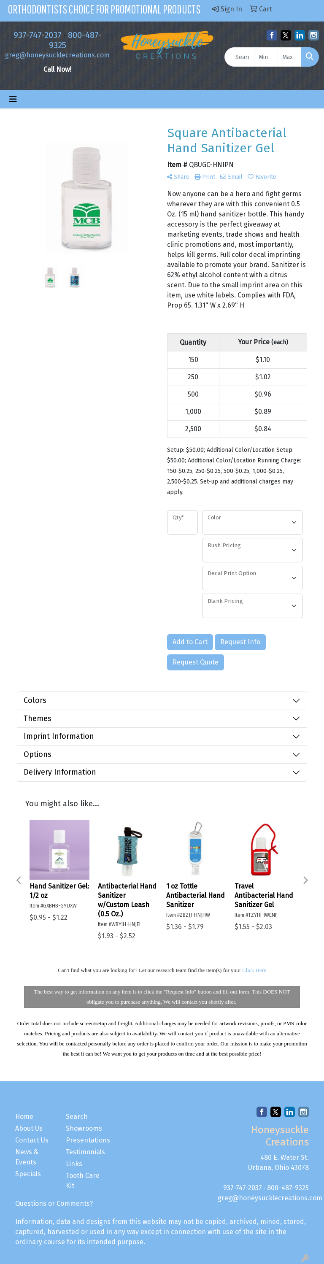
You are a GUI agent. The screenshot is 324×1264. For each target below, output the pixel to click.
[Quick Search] (239, 57)
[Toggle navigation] (13, 99)
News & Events (26, 1157)
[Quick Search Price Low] (266, 57)
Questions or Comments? (54, 1203)
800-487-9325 (288, 1188)
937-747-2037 (38, 35)
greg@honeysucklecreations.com (57, 55)
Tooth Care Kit (83, 1181)
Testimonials (85, 1152)
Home (24, 1117)
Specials (28, 1174)
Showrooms (84, 1128)
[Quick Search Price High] (289, 57)
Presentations (86, 1140)
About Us (29, 1128)
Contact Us (32, 1140)
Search (77, 1117)
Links (74, 1164)
